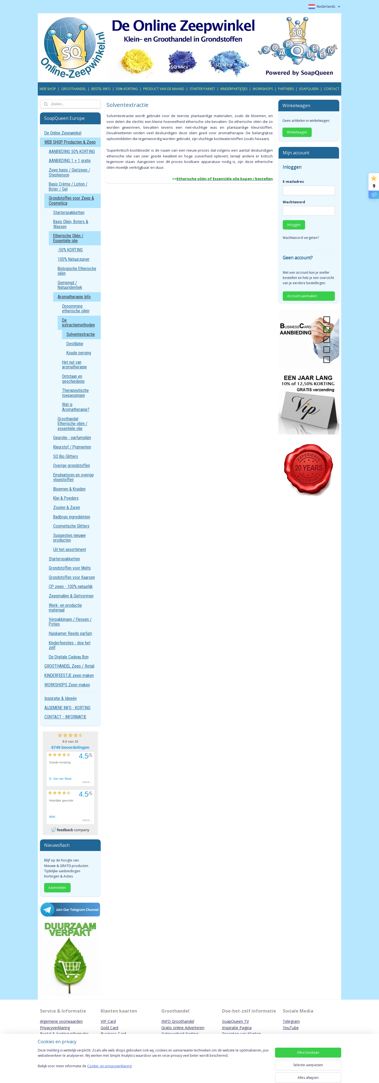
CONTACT (332, 88)
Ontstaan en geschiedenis (73, 379)
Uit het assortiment (69, 549)
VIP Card (108, 1021)
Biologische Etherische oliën (77, 271)
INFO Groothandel (177, 1021)
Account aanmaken (302, 296)
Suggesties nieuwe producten (69, 538)
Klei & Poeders (66, 498)
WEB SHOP (47, 88)
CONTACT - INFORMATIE (65, 717)
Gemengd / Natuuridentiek (70, 285)
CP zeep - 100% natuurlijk (71, 586)
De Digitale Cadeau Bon (69, 657)
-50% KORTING (70, 249)
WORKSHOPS (263, 88)
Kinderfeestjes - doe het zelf (69, 645)
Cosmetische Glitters (71, 526)
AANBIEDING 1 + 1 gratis (70, 160)
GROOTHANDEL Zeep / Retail (69, 666)
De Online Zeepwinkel (62, 133)
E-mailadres (293, 181)
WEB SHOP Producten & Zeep (70, 142)
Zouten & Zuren (66, 507)
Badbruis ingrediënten (71, 517)
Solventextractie (80, 334)
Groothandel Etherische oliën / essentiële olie (72, 423)
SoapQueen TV (235, 1021)
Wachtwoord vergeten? (301, 237)
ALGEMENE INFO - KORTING (67, 707)
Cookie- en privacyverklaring (109, 1071)
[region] (153, 1064)
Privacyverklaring (55, 1027)
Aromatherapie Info (74, 296)
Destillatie (74, 343)
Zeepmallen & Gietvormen (71, 596)
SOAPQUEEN (309, 88)
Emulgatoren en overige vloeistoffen (73, 477)
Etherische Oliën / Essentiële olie (68, 238)
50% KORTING (127, 88)
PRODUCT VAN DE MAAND (163, 88)
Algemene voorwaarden (61, 1021)
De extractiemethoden (78, 323)
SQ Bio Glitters (65, 456)
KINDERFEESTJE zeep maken (69, 675)
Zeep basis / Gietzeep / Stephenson (69, 172)
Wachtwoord (294, 202)
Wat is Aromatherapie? (75, 407)
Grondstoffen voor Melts (70, 568)
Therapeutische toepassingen (75, 393)
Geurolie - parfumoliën (72, 437)
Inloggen (294, 224)
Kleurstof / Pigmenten (72, 447)
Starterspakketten (68, 212)
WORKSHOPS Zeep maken (67, 684)
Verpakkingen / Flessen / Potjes (70, 622)
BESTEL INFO (101, 88)
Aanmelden (57, 887)
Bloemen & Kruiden (69, 489)
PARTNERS (286, 88)
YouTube (291, 1027)
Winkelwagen (297, 132)
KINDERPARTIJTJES (233, 88)
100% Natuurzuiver (74, 259)
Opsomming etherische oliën (75, 309)
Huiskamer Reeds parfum (70, 633)
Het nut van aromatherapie (74, 365)
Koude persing (78, 352)
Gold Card (109, 1027)
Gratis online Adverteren (182, 1027)
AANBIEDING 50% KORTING (72, 151)
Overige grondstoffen (71, 465)
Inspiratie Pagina (237, 1027)
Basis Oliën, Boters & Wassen (70, 224)
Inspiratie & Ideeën (60, 698)
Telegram (291, 1021)
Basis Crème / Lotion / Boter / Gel (68, 186)
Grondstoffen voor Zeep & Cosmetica (71, 201)
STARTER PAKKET (202, 88)
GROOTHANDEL (73, 88)
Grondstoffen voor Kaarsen (72, 577)
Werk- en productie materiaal (65, 608)
